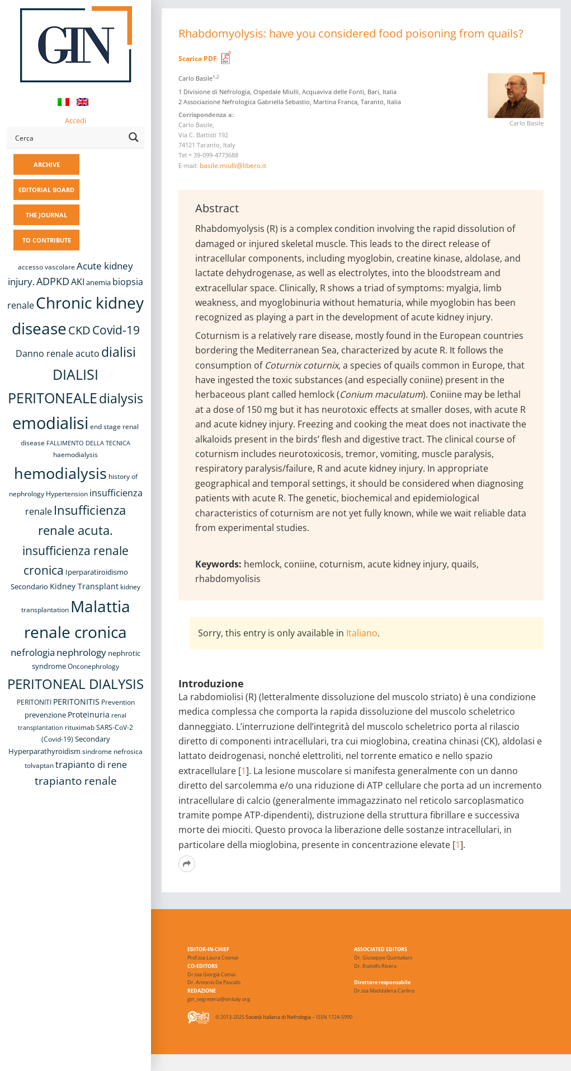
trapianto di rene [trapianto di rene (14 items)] (91, 764)
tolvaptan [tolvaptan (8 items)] (39, 765)
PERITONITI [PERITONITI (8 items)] (34, 702)
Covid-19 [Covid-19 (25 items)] (116, 330)
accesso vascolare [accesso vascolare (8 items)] (46, 267)
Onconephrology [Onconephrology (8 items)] (93, 666)
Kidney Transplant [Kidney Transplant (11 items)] (84, 586)
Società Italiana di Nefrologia (278, 1017)
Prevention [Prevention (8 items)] (118, 702)
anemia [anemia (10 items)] (98, 282)
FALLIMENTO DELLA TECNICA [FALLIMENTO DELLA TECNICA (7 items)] (88, 443)
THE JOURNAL (46, 215)
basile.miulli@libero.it (233, 165)
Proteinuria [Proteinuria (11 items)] (89, 714)
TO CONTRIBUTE (46, 240)
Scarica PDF (197, 58)
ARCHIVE (47, 164)
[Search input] (68, 137)
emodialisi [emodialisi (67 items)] (50, 423)
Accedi (75, 120)
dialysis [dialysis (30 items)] (121, 398)
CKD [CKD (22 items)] (79, 330)
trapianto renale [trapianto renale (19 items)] (76, 781)
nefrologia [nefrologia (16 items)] (33, 652)
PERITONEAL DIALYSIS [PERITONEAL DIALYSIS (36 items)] (75, 683)
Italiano (361, 633)
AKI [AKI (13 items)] (77, 282)
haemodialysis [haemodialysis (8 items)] (75, 454)
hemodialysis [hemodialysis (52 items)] (60, 473)
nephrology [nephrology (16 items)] (81, 652)
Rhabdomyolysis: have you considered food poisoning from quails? (350, 33)
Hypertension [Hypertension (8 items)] (67, 494)
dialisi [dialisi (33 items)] (118, 352)
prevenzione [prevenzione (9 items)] (45, 715)
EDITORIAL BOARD (46, 189)
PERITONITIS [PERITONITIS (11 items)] (76, 701)
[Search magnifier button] (133, 137)
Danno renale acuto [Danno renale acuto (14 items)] (58, 353)
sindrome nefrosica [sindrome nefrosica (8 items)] (112, 751)
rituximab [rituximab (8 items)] (80, 727)
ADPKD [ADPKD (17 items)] (52, 281)
